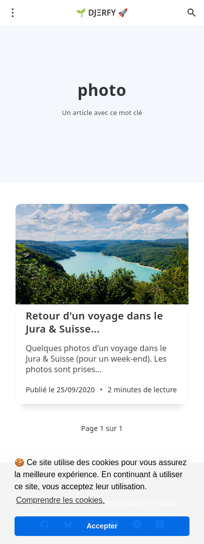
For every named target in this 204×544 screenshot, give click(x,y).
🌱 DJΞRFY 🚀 (102, 12)
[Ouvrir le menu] (12, 12)
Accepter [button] (102, 526)
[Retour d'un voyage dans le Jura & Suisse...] (102, 356)
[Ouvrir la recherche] (191, 12)
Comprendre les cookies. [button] (60, 500)
